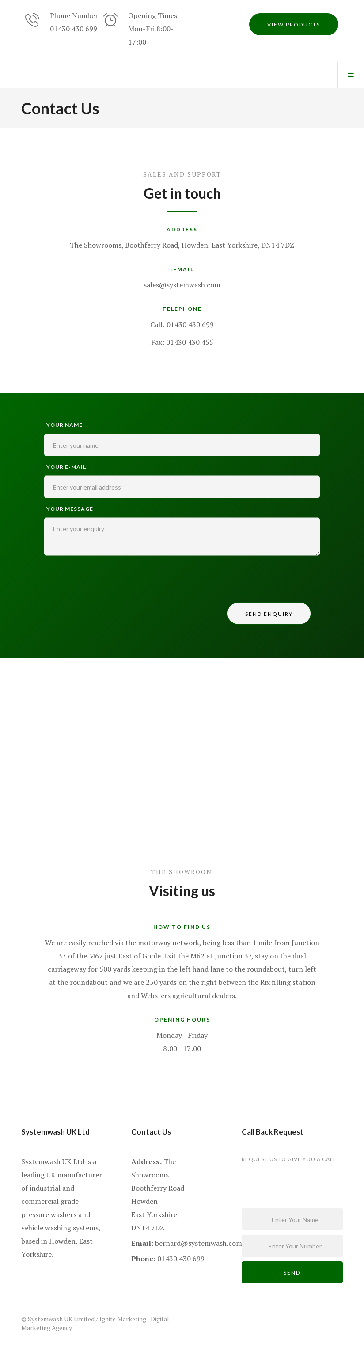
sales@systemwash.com (182, 285)
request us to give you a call (289, 1159)
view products (293, 24)
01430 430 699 (73, 29)
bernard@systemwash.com (198, 1243)
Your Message (69, 508)
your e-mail (66, 467)
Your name (64, 425)
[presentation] (111, 581)
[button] (350, 75)
